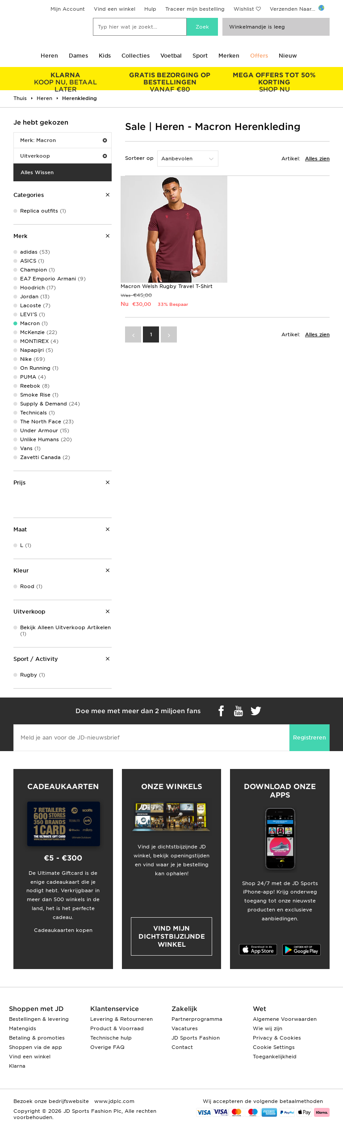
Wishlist (244, 9)
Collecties (135, 55)
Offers (259, 55)
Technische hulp (111, 1038)
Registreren (309, 737)
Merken (228, 55)
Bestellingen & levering (39, 1019)
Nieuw (288, 55)
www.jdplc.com (113, 1101)
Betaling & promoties (37, 1038)
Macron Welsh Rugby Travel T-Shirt (167, 286)
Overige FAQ (107, 1047)
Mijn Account (67, 9)
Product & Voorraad (117, 1028)
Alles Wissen (37, 172)
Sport (200, 55)
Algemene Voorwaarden (285, 1019)
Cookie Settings (274, 1047)
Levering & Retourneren (121, 1019)
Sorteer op (139, 158)
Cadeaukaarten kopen (63, 930)
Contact (182, 1047)
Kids (105, 55)
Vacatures (185, 1028)
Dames (78, 55)
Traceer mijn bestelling (195, 9)
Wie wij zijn (267, 1028)
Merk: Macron (63, 140)
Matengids (22, 1028)
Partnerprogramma (197, 1019)
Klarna (17, 1066)
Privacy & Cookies (277, 1038)
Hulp (150, 9)
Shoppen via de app (35, 1047)
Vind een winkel (114, 9)
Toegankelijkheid (275, 1056)
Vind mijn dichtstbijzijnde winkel (171, 936)
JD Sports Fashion (196, 1038)
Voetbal (171, 55)
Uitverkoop (63, 156)
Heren (49, 55)
